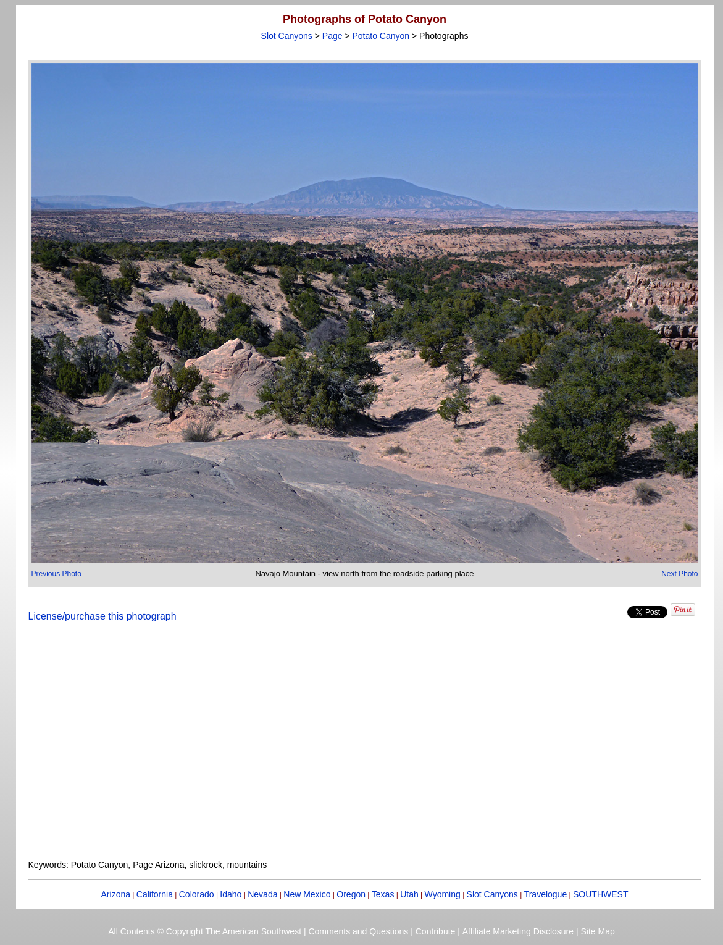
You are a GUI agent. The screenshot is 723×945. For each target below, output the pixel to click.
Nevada (262, 894)
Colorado (196, 894)
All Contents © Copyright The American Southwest (204, 931)
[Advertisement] (365, 748)
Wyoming (443, 894)
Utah (409, 894)
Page (332, 36)
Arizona (115, 894)
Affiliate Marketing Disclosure (518, 931)
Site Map (597, 931)
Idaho (230, 894)
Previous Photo (56, 573)
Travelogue (545, 894)
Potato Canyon (380, 36)
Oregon (351, 894)
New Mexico (306, 894)
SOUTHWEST (600, 894)
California (154, 894)
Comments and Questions (358, 931)
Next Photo (679, 573)
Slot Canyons (286, 36)
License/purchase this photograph (102, 616)
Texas (383, 894)
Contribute (436, 931)
